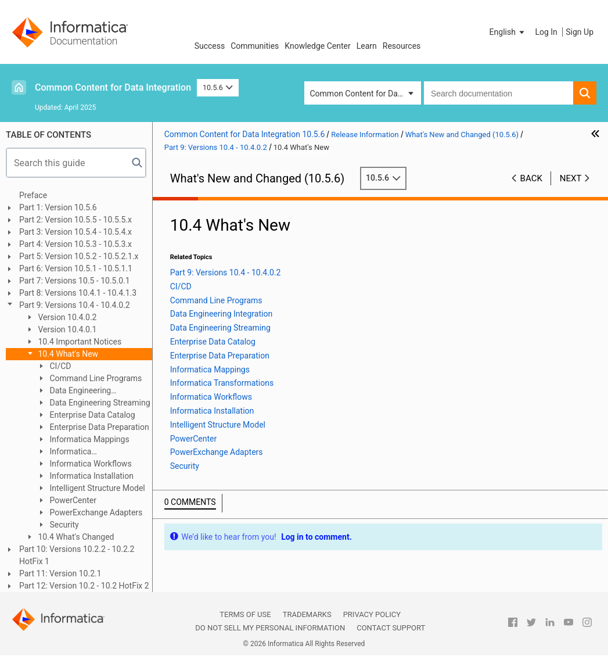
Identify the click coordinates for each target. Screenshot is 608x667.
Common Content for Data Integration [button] (365, 93)
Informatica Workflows (90, 463)
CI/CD (59, 366)
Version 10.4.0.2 (66, 317)
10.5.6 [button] (218, 87)
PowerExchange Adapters (95, 512)
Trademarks (307, 614)
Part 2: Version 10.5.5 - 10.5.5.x (75, 219)
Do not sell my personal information (270, 627)
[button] (508, 32)
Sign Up (579, 32)
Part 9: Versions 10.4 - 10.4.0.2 (74, 305)
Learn (367, 46)
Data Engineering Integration (74, 391)
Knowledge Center (317, 46)
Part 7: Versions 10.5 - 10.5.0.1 (74, 280)
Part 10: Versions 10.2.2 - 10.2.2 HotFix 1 (76, 555)
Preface (33, 195)
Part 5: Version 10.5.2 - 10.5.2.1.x (79, 256)
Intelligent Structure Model (96, 488)
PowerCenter (72, 500)
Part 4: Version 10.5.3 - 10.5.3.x (75, 244)
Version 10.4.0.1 (66, 329)
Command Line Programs (95, 378)
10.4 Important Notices (78, 341)
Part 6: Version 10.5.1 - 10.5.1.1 (75, 268)
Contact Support (391, 627)
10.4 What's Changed (75, 537)
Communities (255, 46)
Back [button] (531, 178)
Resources (402, 46)
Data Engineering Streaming (99, 402)
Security (63, 524)
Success (210, 46)
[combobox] (498, 93)
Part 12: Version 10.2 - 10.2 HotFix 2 (84, 585)
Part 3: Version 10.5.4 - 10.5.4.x (75, 231)
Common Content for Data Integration (113, 87)
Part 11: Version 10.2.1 (60, 573)
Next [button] (571, 178)
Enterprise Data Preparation (98, 427)
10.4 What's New (67, 353)
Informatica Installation (91, 475)
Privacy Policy (372, 614)
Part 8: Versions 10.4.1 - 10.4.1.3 (77, 292)
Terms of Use (245, 614)
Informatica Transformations (66, 452)
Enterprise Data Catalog (91, 414)
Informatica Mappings (88, 439)
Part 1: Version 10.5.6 (58, 207)
